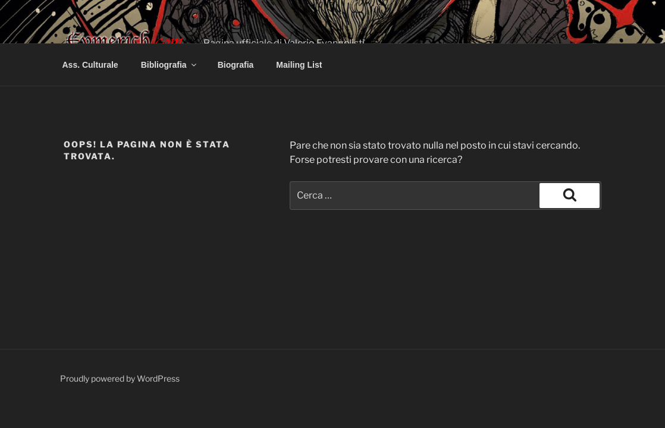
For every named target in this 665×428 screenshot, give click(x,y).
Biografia (236, 65)
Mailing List (299, 65)
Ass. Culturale (90, 65)
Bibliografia (169, 65)
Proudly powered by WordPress (120, 378)
